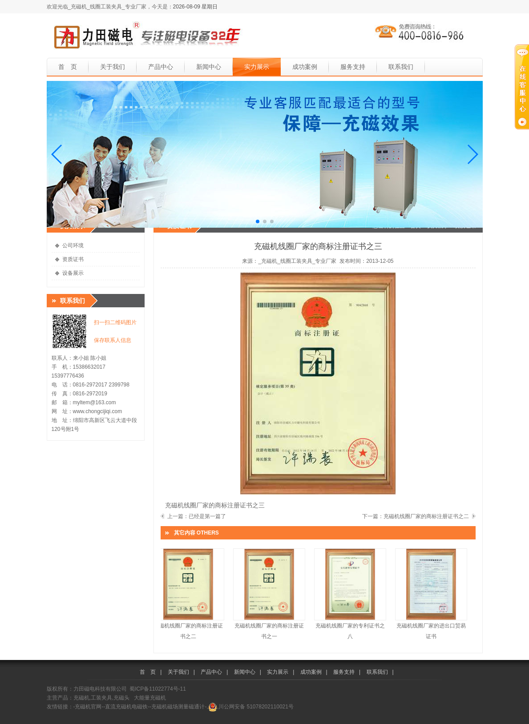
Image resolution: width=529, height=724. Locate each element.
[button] (57, 154)
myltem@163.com (94, 402)
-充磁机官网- (88, 707)
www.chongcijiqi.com (97, 411)
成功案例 (304, 66)
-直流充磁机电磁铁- (127, 707)
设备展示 (73, 273)
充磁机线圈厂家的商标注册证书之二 (426, 516)
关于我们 (112, 66)
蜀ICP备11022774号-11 (157, 689)
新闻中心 (208, 66)
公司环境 (73, 245)
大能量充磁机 (150, 698)
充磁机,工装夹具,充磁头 (101, 698)
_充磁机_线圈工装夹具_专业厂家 (297, 261)
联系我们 (400, 66)
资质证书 (73, 259)
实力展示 (256, 66)
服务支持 (352, 66)
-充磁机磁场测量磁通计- (178, 707)
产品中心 (160, 66)
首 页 (67, 66)
